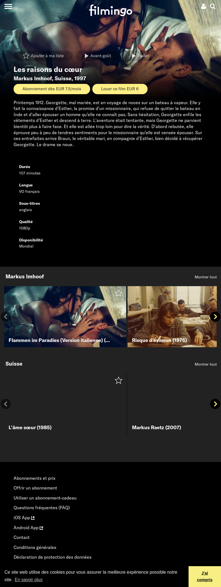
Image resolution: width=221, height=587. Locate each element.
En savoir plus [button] (29, 579)
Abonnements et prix (34, 478)
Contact (22, 537)
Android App (28, 527)
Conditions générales (35, 547)
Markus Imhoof (33, 78)
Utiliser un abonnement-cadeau (45, 498)
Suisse (63, 78)
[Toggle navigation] (8, 6)
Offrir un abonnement (35, 488)
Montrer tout (206, 276)
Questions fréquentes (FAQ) (42, 507)
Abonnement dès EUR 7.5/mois (51, 88)
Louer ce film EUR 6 (120, 88)
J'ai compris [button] (204, 576)
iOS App (24, 517)
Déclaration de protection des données (53, 557)
